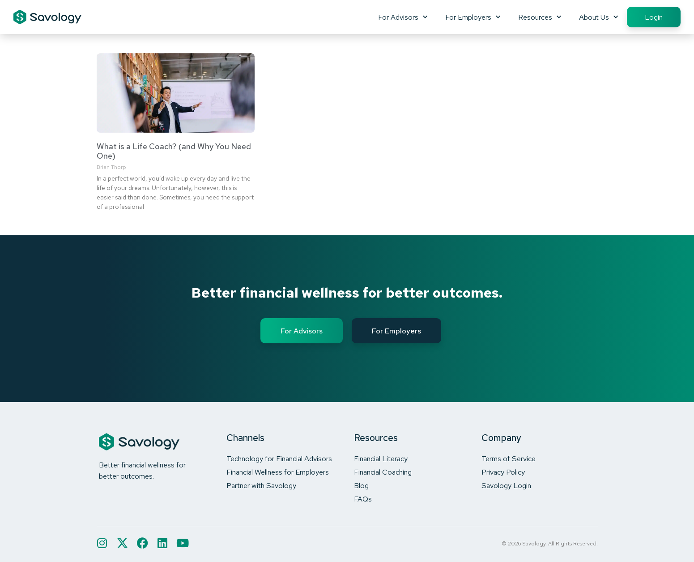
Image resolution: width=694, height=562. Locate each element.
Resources (539, 17)
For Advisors (402, 17)
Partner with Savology (261, 485)
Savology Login (506, 485)
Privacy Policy (503, 472)
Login (654, 17)
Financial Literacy (381, 458)
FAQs (363, 499)
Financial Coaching (383, 472)
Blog (361, 485)
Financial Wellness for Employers (277, 472)
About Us (598, 17)
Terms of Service (508, 458)
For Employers (472, 17)
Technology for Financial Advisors (279, 458)
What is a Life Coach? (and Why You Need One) (174, 151)
